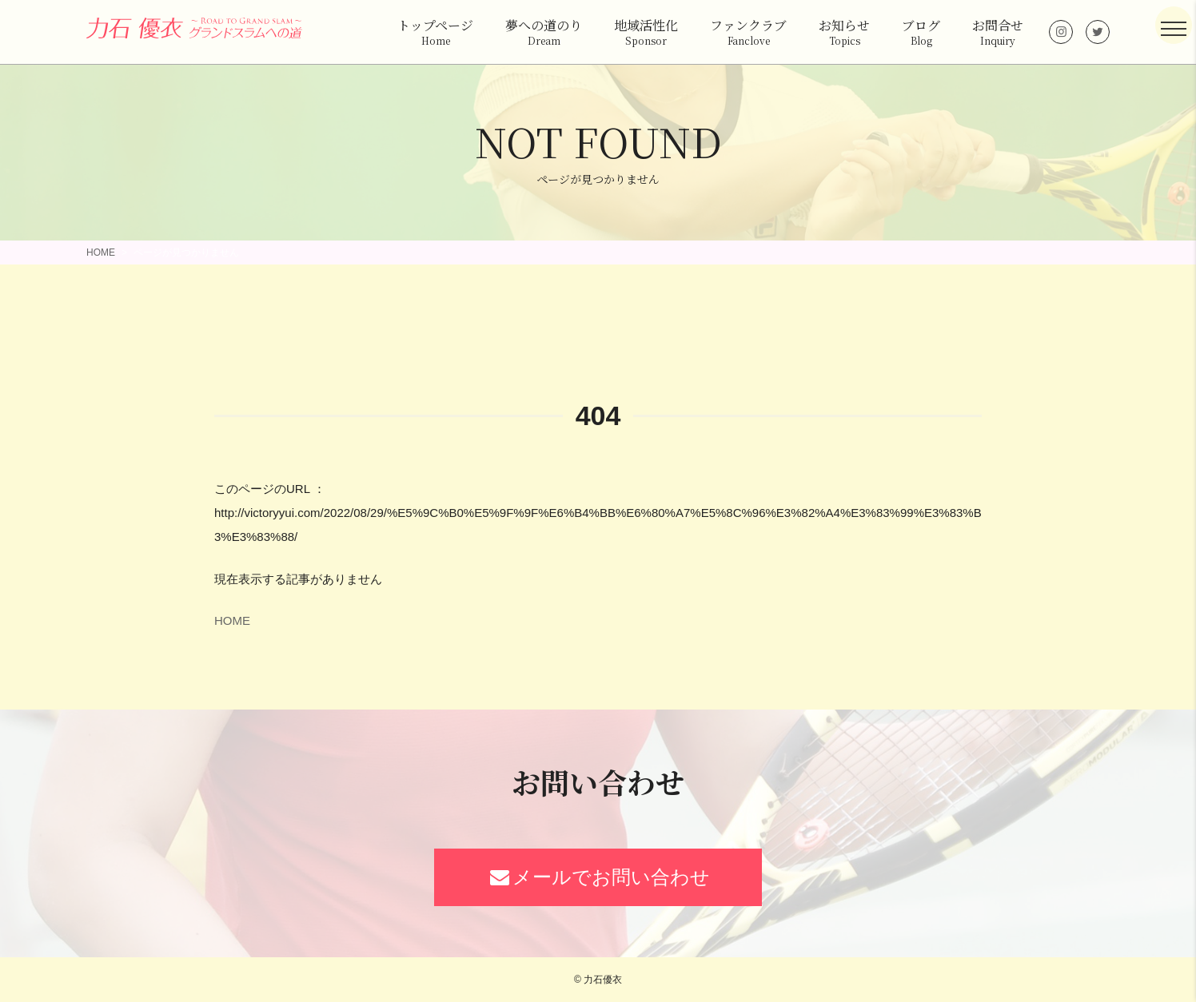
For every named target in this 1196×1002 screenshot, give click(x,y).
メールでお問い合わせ (598, 877)
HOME (100, 252)
